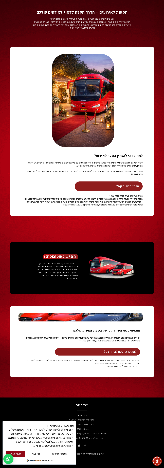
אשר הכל (15, 453)
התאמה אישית (60, 453)
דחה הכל (36, 453)
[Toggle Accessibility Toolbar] (157, 461)
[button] (8, 459)
